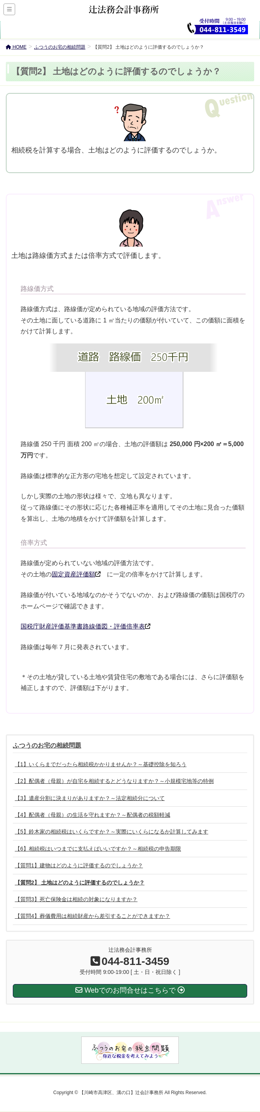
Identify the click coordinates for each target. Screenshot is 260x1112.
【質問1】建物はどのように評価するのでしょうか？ (79, 865)
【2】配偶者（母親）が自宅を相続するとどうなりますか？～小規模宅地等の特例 (114, 781)
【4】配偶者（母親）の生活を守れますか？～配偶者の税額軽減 (92, 815)
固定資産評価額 (73, 574)
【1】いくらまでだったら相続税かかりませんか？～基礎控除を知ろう (101, 764)
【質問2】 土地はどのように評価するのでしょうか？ (80, 882)
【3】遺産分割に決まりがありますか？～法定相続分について (90, 798)
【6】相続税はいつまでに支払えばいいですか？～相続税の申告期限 (98, 849)
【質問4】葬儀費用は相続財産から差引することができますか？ (92, 916)
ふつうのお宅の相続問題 (47, 745)
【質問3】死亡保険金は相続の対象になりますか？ (76, 899)
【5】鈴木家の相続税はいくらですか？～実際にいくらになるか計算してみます (111, 831)
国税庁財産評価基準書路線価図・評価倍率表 (83, 626)
